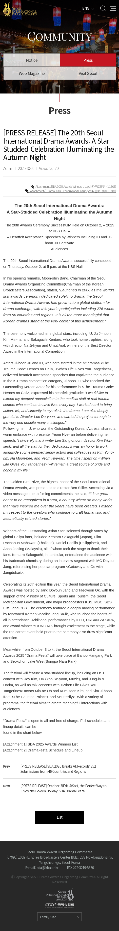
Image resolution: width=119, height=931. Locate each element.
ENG (85, 8)
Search (103, 8)
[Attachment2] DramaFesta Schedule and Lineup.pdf (60, 191)
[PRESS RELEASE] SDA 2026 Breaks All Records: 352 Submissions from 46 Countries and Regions (58, 769)
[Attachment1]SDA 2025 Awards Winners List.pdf (63, 186)
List (59, 817)
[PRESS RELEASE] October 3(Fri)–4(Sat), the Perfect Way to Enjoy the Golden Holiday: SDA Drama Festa (63, 788)
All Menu (113, 8)
